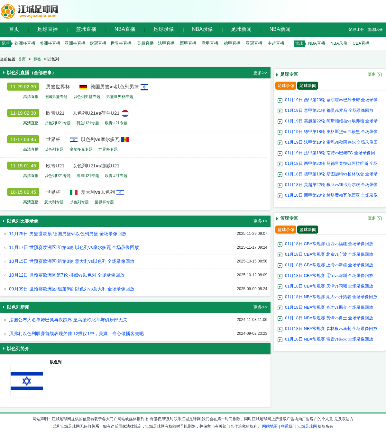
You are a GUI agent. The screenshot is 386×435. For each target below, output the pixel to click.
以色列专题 (54, 149)
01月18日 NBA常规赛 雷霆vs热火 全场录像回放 (329, 339)
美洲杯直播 (50, 43)
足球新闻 (241, 29)
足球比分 (356, 29)
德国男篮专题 (56, 96)
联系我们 (288, 426)
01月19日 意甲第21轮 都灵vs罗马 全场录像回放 (329, 110)
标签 (37, 59)
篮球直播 (86, 29)
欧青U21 (55, 113)
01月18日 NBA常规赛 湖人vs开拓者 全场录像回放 (331, 296)
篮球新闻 (307, 229)
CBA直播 (361, 43)
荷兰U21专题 (88, 123)
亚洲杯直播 (75, 43)
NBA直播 (125, 29)
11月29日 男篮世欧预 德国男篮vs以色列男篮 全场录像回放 (67, 233)
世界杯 (53, 139)
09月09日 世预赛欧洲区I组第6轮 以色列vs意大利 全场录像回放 (72, 288)
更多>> (260, 72)
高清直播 (31, 96)
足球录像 (163, 29)
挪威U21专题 (88, 175)
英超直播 (145, 43)
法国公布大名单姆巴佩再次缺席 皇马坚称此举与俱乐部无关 (68, 319)
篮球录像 (286, 229)
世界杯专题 (108, 149)
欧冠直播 (98, 43)
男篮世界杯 (58, 86)
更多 (372, 74)
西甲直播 (188, 43)
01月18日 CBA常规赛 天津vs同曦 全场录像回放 (329, 286)
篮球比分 (375, 29)
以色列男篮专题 (86, 96)
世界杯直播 (121, 43)
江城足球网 (307, 426)
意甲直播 (210, 43)
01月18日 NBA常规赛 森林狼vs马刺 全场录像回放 (331, 328)
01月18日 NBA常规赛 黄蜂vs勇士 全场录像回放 (329, 317)
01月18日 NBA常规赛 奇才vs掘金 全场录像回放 (329, 307)
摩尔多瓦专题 (81, 149)
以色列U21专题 (57, 123)
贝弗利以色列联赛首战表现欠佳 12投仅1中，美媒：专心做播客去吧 (76, 333)
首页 (14, 29)
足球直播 (47, 29)
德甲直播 (232, 43)
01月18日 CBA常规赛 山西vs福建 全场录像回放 (329, 243)
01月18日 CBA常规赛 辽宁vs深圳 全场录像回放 (329, 275)
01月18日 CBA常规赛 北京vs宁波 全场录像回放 (329, 254)
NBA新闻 (280, 29)
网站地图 (270, 426)
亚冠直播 (254, 43)
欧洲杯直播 (24, 43)
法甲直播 (166, 43)
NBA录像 (202, 29)
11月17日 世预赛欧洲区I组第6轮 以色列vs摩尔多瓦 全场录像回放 (74, 247)
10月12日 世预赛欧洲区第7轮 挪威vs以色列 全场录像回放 (66, 275)
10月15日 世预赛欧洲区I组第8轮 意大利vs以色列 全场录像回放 (72, 261)
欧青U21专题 (116, 123)
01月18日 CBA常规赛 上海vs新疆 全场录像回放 (329, 264)
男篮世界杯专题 (119, 96)
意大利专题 (54, 202)
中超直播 (276, 43)
